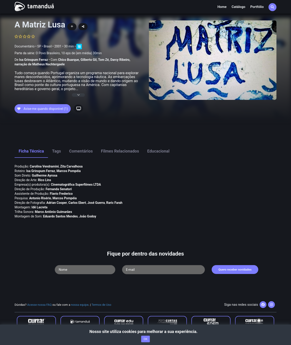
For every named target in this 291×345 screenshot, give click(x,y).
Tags (56, 151)
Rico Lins (44, 180)
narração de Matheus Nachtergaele (40, 64)
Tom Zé (103, 60)
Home (221, 7)
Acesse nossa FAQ (39, 304)
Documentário (25, 46)
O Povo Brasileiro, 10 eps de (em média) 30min (69, 53)
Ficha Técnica (31, 151)
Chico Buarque (68, 60)
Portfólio (257, 7)
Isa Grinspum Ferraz (33, 60)
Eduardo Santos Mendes (60, 216)
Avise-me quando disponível (42, 109)
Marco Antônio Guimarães (53, 212)
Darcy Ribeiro (119, 60)
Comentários (81, 151)
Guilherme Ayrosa (44, 175)
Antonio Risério (40, 198)
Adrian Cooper (56, 203)
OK (145, 339)
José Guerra (96, 203)
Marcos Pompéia (68, 171)
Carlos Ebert (77, 203)
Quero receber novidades (235, 269)
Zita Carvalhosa (71, 166)
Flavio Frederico (61, 193)
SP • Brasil (44, 46)
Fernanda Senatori (59, 189)
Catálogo (238, 7)
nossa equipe (79, 304)
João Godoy (87, 216)
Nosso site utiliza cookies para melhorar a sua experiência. (145, 331)
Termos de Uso (101, 304)
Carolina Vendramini (44, 166)
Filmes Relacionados (120, 151)
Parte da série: (58, 53)
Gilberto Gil (88, 60)
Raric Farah (114, 203)
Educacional (158, 151)
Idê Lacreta (40, 207)
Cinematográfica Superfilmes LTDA (76, 184)
